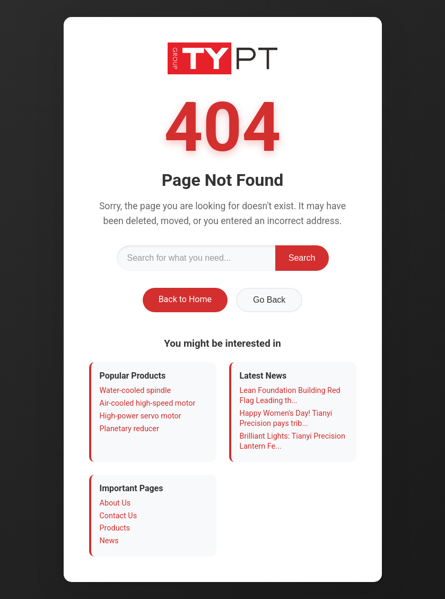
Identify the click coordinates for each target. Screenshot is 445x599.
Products (115, 528)
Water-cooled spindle (135, 390)
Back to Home (185, 299)
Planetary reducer (129, 428)
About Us (115, 503)
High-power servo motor (140, 416)
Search (302, 257)
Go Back (269, 299)
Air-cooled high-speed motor (148, 403)
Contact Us (118, 515)
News (109, 540)
